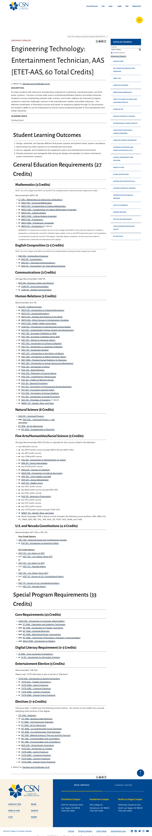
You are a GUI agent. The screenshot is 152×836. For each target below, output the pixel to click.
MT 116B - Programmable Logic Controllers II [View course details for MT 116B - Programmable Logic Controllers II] (40, 740)
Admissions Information (122, 91)
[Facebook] (135, 829)
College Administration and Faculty (123, 226)
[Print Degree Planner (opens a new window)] (97, 39)
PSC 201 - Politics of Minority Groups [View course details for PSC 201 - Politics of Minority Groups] (37, 378)
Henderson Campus (99, 797)
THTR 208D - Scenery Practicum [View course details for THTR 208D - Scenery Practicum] (35, 690)
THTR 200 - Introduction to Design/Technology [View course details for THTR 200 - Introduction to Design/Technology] (39, 677)
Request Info (136, 6)
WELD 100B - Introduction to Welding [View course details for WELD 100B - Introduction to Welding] (39, 639)
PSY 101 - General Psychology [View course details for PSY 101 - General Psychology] (34, 382)
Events (34, 809)
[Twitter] (139, 829)
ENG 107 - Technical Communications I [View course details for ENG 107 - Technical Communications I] (38, 261)
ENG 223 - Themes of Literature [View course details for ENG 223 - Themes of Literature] (35, 468)
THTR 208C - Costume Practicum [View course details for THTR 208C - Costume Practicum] (36, 687)
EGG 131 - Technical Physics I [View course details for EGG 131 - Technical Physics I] (31, 414)
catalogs (43, 835)
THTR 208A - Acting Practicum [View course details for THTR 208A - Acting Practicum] (34, 683)
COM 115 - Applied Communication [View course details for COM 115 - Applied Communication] (36, 288)
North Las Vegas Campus (130, 797)
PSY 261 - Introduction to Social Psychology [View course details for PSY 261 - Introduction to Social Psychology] (40, 395)
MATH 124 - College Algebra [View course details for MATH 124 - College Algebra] (33, 211)
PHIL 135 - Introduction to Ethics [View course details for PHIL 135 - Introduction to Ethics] (35, 365)
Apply (119, 6)
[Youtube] (147, 829)
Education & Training (35, 19)
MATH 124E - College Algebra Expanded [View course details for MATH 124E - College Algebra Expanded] (39, 214)
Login (110, 6)
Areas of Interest (92, 6)
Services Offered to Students (124, 114)
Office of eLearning (120, 203)
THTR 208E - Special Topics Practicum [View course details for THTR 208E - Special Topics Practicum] (38, 693)
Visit (126, 6)
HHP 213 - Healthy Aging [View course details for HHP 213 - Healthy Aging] (32, 481)
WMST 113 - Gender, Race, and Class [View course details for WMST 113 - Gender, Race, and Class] (37, 401)
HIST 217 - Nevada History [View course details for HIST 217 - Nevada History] (34, 565)
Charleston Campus (70, 797)
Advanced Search (118, 54)
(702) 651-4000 (125, 809)
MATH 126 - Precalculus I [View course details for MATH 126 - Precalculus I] (32, 218)
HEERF (34, 815)
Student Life (102, 19)
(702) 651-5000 (68, 809)
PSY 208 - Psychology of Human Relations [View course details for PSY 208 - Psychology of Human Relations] (40, 391)
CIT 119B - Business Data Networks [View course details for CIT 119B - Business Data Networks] (36, 717)
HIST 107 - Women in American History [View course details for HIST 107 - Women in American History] (38, 338)
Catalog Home (118, 59)
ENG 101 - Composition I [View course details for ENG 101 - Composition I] (31, 258)
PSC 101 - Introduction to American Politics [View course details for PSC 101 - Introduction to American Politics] (40, 541)
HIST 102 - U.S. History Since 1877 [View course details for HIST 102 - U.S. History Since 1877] (38, 555)
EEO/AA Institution (85, 829)
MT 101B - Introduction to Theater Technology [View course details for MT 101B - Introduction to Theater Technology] (43, 626)
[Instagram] (143, 829)
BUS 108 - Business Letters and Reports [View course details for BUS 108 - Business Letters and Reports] (36, 281)
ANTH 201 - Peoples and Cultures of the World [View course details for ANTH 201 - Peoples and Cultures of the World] (41, 315)
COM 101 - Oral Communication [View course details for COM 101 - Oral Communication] (35, 285)
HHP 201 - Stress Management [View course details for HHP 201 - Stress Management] (34, 478)
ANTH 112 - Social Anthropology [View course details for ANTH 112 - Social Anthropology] (35, 312)
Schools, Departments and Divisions (123, 157)
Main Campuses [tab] (81, 783)
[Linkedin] (132, 829)
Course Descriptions (121, 173)
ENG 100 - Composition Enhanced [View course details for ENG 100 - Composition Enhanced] (33, 254)
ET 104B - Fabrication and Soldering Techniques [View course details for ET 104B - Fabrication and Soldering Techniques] (44, 623)
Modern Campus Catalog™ (103, 835)
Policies (71, 829)
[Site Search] (139, 19)
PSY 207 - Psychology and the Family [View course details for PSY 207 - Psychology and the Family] (37, 388)
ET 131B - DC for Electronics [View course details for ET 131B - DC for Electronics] (30, 424)
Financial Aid (118, 107)
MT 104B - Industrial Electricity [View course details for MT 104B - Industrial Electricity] (36, 629)
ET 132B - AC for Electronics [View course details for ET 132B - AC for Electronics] (33, 724)
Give (103, 6)
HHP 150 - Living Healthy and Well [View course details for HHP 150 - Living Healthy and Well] (36, 475)
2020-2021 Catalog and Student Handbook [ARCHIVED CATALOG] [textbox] (88, 35)
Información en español (122, 19)
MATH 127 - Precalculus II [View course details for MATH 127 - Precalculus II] (32, 224)
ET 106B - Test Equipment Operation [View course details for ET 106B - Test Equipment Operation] (37, 720)
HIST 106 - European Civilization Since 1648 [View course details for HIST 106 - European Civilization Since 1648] (40, 335)
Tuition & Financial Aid (79, 19)
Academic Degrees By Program (124, 186)
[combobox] (87, 35)
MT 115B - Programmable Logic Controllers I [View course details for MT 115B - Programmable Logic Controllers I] (40, 737)
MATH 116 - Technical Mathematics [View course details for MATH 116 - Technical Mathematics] (36, 201)
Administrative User (118, 829)
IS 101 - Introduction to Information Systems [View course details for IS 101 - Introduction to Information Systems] (40, 656)
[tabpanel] (102, 805)
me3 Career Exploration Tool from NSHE (124, 68)
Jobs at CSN (14, 809)
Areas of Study (118, 166)
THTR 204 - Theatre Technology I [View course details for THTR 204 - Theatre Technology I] (36, 680)
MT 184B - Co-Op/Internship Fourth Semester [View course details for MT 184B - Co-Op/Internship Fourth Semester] (41, 727)
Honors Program (119, 210)
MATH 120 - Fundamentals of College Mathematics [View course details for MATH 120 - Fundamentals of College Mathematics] (43, 204)
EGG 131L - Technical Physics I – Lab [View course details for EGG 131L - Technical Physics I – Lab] (39, 418)
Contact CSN (14, 803)
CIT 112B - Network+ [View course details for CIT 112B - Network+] (27, 714)
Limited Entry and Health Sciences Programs (122, 130)
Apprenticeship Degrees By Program (123, 195)
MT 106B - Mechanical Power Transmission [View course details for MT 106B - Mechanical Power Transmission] (42, 633)
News (34, 803)
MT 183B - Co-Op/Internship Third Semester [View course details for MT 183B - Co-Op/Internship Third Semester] (41, 730)
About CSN (117, 76)
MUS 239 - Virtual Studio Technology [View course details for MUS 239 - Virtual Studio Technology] (37, 744)
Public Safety (101, 829)
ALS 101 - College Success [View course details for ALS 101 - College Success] (30, 305)
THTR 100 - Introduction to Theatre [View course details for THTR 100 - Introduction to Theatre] (36, 747)
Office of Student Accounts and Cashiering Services (125, 99)
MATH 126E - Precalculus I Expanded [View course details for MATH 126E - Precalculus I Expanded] (37, 221)
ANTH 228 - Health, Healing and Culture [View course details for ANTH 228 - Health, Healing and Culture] (38, 322)
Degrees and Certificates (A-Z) (36, 82)
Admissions (57, 19)
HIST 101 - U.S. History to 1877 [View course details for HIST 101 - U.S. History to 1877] (31, 551)
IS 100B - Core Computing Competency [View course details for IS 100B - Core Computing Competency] (35, 652)
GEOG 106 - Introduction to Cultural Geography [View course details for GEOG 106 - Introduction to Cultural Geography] (42, 471)
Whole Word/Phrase (119, 51)
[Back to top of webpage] (140, 771)
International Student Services (125, 121)
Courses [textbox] (114, 45)
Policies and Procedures (122, 217)
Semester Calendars (120, 83)
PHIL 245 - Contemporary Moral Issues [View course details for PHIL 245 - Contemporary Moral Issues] (38, 375)
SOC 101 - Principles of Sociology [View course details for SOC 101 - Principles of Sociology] (35, 398)
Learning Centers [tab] (123, 784)
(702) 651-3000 (96, 809)
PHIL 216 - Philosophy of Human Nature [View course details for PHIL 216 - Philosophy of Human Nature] (38, 372)
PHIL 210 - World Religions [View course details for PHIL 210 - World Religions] (32, 368)
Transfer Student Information (125, 138)
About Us (14, 19)
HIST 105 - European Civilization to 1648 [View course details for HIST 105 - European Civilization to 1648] (38, 332)
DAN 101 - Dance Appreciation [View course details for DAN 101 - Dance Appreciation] (34, 461)
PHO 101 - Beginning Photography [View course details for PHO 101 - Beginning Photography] (36, 495)
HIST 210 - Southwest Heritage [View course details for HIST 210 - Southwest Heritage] (35, 348)
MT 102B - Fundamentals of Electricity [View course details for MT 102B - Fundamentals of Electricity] (38, 428)
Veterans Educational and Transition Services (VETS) (123, 147)
